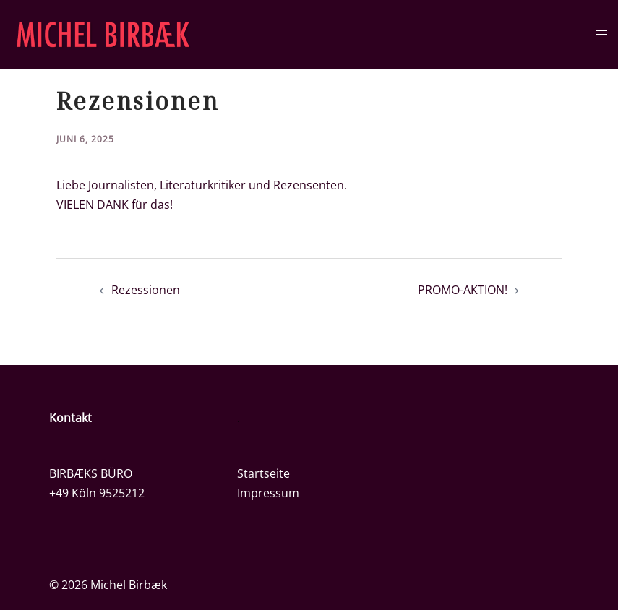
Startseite (263, 473)
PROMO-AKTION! (462, 290)
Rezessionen (145, 290)
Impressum (268, 493)
